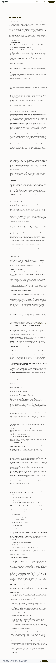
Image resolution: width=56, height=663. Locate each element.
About (34, 1)
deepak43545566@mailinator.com (40, 323)
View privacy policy (37, 661)
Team (45, 1)
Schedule (37, 1)
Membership (41, 1)
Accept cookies (44, 661)
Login (51, 1)
